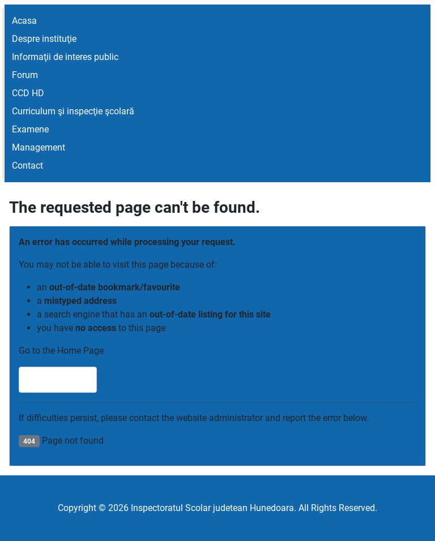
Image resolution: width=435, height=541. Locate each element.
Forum (25, 75)
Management (38, 147)
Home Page (57, 379)
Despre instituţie (44, 38)
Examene (30, 129)
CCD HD (28, 93)
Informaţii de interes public (65, 56)
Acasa (24, 20)
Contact (27, 165)
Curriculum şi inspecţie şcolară (73, 111)
